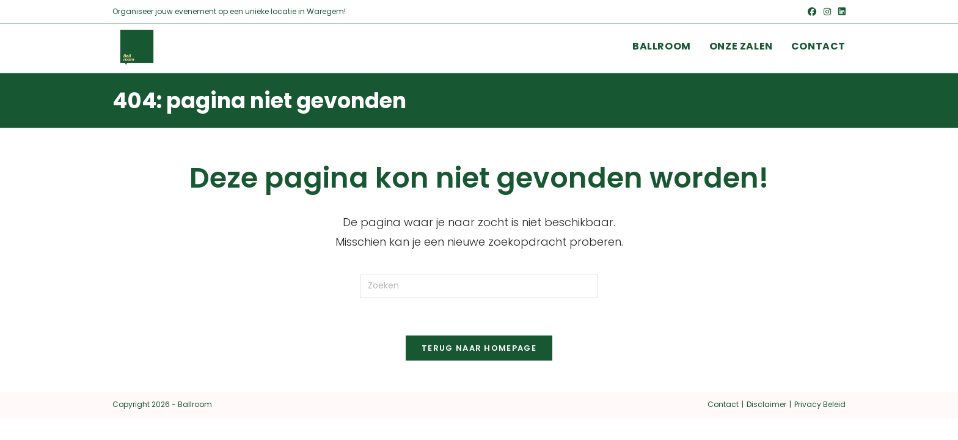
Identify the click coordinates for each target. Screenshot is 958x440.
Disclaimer (766, 404)
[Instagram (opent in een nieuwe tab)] (827, 12)
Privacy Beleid (820, 404)
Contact (723, 404)
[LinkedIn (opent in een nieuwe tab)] (840, 12)
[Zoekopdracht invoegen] (479, 286)
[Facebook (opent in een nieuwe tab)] (812, 12)
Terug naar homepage (479, 348)
